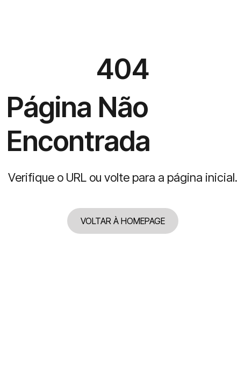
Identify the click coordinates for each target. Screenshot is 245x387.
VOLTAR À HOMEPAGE (123, 221)
